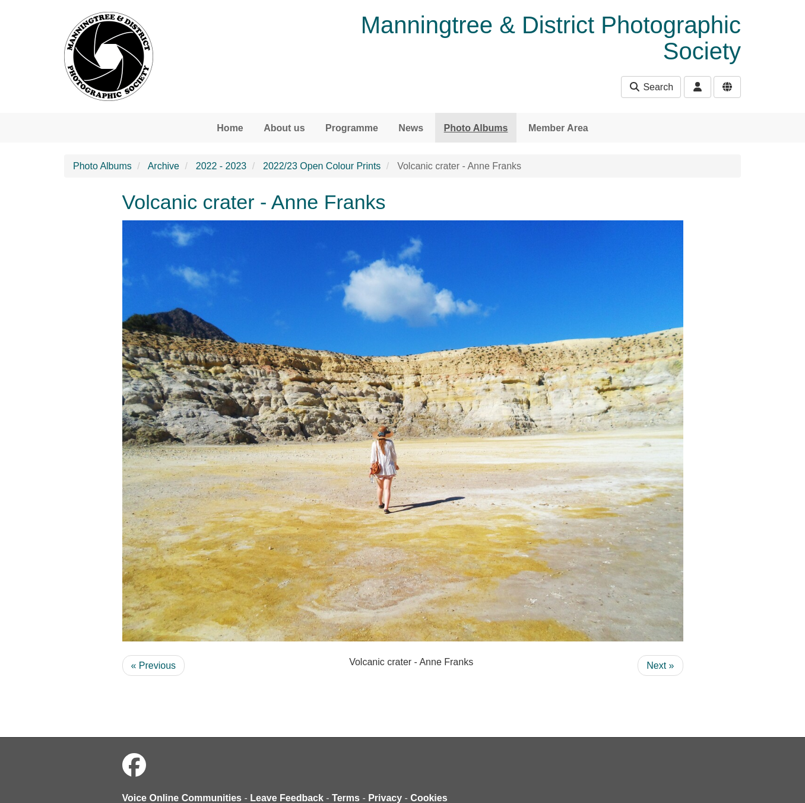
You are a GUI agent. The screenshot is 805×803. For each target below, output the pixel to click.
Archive (163, 166)
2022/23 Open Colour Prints (322, 166)
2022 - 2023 (221, 166)
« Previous (153, 665)
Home (230, 128)
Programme (351, 128)
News (410, 128)
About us (284, 128)
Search (651, 87)
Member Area (558, 128)
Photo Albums (476, 128)
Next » (660, 665)
